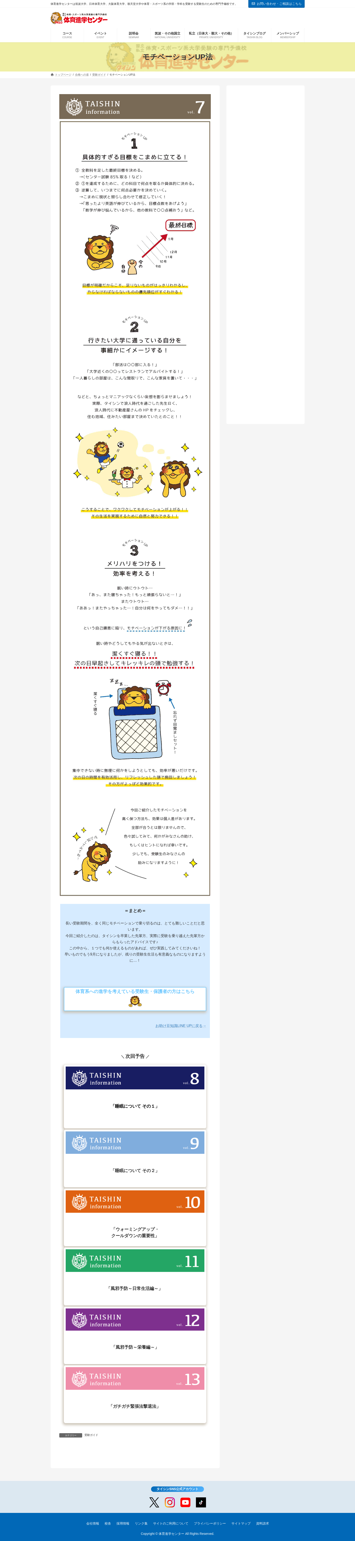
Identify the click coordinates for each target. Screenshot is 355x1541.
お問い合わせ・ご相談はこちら (276, 3)
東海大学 (252, 184)
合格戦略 (246, 115)
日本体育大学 (256, 153)
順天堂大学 (254, 161)
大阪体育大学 (256, 169)
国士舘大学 (254, 177)
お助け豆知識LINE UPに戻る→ (180, 1026)
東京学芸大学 (256, 146)
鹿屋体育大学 (256, 138)
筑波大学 (252, 130)
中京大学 (252, 192)
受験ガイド (91, 1435)
